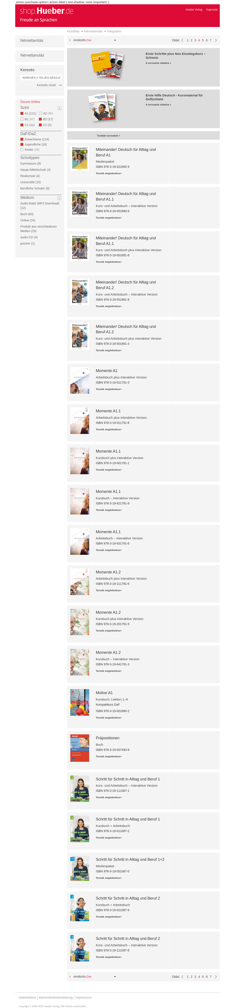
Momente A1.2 (108, 572)
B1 (30, 119)
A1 (32, 113)
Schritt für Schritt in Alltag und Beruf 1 (128, 779)
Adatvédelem (27, 997)
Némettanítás (31, 40)
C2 (48, 125)
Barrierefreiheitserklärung (56, 997)
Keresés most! (46, 85)
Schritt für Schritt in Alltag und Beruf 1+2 (130, 859)
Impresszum (83, 997)
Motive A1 (104, 693)
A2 (48, 113)
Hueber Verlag (194, 9)
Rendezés (79, 40)
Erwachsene (38, 139)
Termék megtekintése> (109, 173)
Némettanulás (93, 31)
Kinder (33, 149)
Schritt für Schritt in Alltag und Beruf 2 (128, 898)
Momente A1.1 (108, 411)
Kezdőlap (73, 31)
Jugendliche (37, 144)
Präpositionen (107, 738)
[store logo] (46, 14)
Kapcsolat (212, 9)
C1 (31, 125)
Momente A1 (107, 371)
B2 (49, 119)
